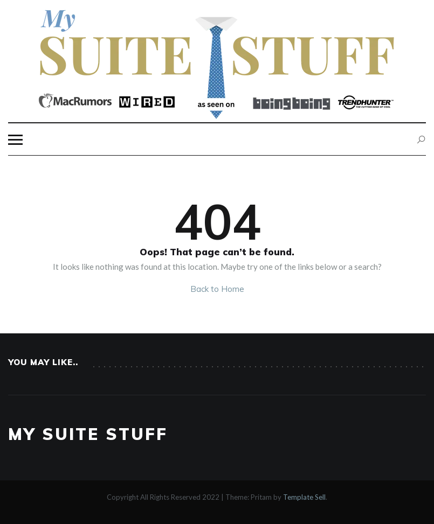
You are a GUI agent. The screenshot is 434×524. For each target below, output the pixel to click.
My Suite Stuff (88, 434)
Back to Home (217, 289)
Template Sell (304, 497)
